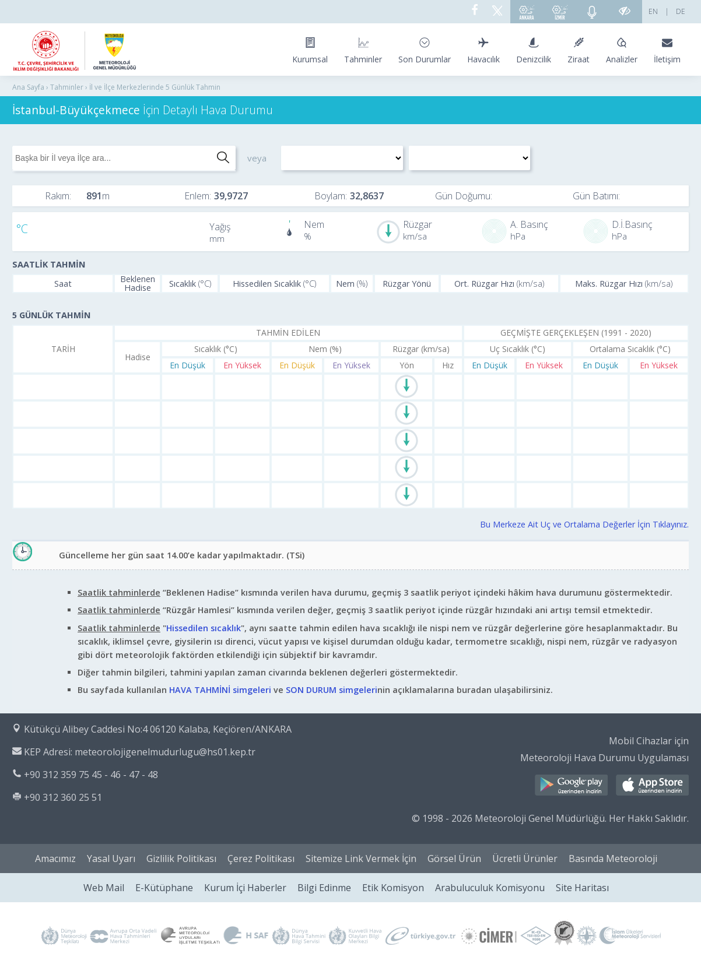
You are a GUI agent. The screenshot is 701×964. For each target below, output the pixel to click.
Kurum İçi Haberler (245, 887)
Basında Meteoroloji (613, 858)
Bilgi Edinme (324, 887)
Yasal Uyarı (111, 858)
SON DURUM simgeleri (331, 689)
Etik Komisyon (393, 887)
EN (653, 11)
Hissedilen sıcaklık (203, 628)
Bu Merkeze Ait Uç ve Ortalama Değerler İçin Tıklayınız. (584, 524)
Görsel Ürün (454, 858)
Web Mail (103, 887)
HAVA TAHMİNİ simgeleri (220, 689)
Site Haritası (582, 887)
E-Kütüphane (164, 887)
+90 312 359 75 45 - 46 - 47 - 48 (91, 774)
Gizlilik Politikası (181, 858)
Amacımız (55, 858)
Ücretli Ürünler (525, 858)
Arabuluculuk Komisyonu (490, 887)
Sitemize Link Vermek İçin (361, 858)
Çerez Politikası (261, 858)
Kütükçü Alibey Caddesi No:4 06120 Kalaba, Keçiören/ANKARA (158, 729)
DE (680, 11)
